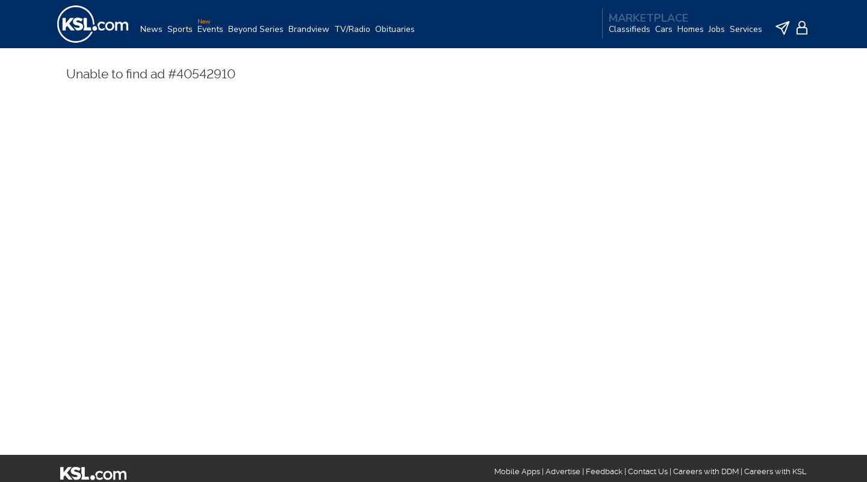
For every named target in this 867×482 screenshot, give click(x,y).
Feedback (604, 471)
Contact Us (648, 471)
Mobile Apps (517, 471)
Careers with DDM (706, 471)
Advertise (562, 471)
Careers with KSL (775, 471)
